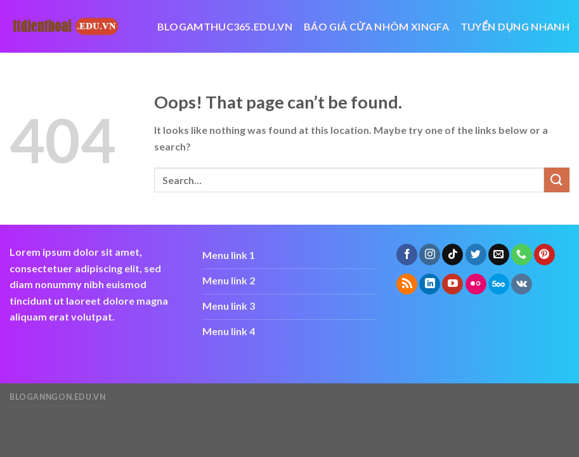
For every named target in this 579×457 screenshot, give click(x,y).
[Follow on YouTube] (452, 284)
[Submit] (556, 180)
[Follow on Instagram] (429, 254)
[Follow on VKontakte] (521, 284)
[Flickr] (475, 284)
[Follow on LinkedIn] (429, 284)
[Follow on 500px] (498, 284)
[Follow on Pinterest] (544, 254)
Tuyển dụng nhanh (514, 26)
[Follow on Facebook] (406, 254)
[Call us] (521, 254)
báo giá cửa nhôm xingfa (376, 26)
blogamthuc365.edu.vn (224, 26)
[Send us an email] (498, 254)
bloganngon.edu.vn (57, 397)
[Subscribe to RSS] (406, 284)
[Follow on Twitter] (475, 254)
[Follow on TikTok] (452, 254)
